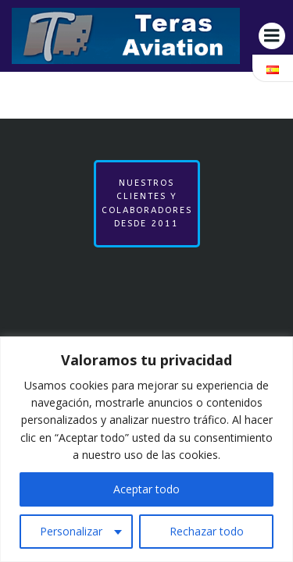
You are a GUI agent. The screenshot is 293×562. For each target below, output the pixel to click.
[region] (146, 449)
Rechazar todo (207, 531)
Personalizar (71, 531)
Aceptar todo (146, 489)
